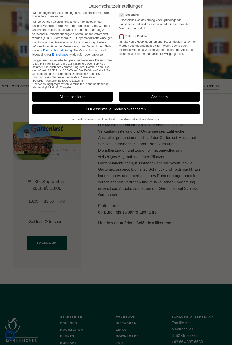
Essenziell (131, 11)
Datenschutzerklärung (57, 47)
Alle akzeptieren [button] (72, 93)
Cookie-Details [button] (117, 115)
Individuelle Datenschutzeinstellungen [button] (90, 115)
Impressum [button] (154, 115)
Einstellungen (61, 51)
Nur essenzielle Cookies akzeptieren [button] (116, 106)
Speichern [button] (159, 93)
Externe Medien (134, 32)
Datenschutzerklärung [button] (137, 115)
